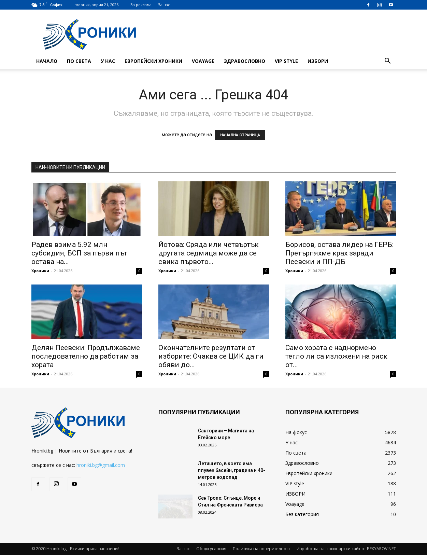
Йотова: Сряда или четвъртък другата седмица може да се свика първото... (208, 253)
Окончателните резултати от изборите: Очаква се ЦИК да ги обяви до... (211, 356)
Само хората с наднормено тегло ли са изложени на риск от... (336, 356)
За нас (164, 4)
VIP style (286, 61)
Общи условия (211, 549)
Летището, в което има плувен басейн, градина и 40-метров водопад (231, 470)
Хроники (40, 270)
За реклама (141, 4)
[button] (388, 61)
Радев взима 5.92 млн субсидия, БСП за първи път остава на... (79, 253)
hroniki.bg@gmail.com (100, 465)
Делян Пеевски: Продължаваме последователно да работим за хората (85, 356)
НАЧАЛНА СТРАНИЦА (240, 135)
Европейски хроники (153, 61)
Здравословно (244, 61)
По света (79, 61)
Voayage (203, 61)
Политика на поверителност (261, 549)
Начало (46, 61)
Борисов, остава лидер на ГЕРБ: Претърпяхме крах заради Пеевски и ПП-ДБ (339, 253)
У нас (108, 61)
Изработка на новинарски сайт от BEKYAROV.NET (346, 549)
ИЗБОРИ (318, 61)
